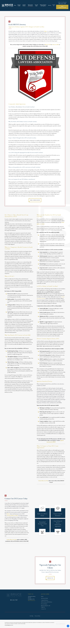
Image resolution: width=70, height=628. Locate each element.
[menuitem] (15, 5)
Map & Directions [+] (31, 600)
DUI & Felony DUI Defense (46, 601)
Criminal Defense (44, 600)
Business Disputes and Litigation (45, 606)
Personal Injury (44, 603)
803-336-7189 (62, 3)
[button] (68, 626)
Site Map (31, 615)
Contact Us (43, 608)
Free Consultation (35, 200)
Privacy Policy (37, 615)
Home (42, 596)
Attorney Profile (44, 598)
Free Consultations (62, 7)
